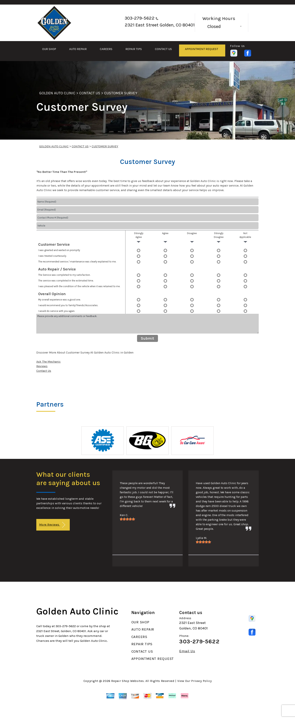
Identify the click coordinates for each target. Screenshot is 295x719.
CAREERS (106, 49)
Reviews (42, 366)
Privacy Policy (201, 681)
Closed (214, 26)
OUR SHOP (49, 49)
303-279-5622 (140, 18)
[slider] (127, 519)
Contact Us (43, 371)
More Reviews (52, 525)
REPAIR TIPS (133, 49)
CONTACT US (163, 49)
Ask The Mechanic (48, 361)
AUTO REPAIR (78, 49)
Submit (147, 338)
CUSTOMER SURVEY (120, 93)
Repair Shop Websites (127, 681)
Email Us (187, 651)
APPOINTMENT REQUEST (201, 49)
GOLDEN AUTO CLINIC (57, 93)
